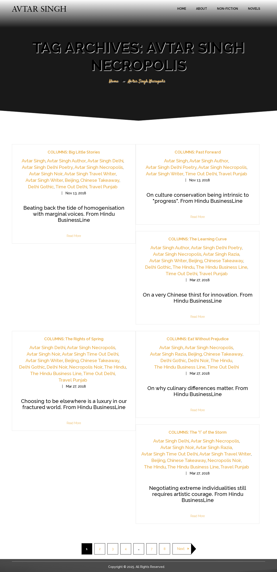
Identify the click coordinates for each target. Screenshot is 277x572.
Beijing (72, 180)
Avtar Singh (33, 160)
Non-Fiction (227, 8)
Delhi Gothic (41, 186)
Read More (74, 236)
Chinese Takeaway (99, 180)
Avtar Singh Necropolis (98, 167)
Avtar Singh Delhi (105, 160)
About (201, 8)
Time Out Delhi (71, 186)
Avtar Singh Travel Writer (90, 173)
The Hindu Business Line (221, 267)
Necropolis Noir (86, 367)
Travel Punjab (103, 186)
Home (181, 8)
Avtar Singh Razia (221, 254)
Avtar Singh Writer (44, 180)
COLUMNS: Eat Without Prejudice (198, 339)
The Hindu (183, 267)
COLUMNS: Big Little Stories (74, 152)
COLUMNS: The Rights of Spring (73, 339)
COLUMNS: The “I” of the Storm (198, 432)
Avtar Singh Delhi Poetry (47, 167)
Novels (254, 8)
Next (183, 549)
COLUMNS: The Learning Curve (197, 239)
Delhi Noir (57, 367)
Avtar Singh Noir (46, 173)
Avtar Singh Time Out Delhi (90, 354)
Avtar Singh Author (66, 160)
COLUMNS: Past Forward (198, 152)
